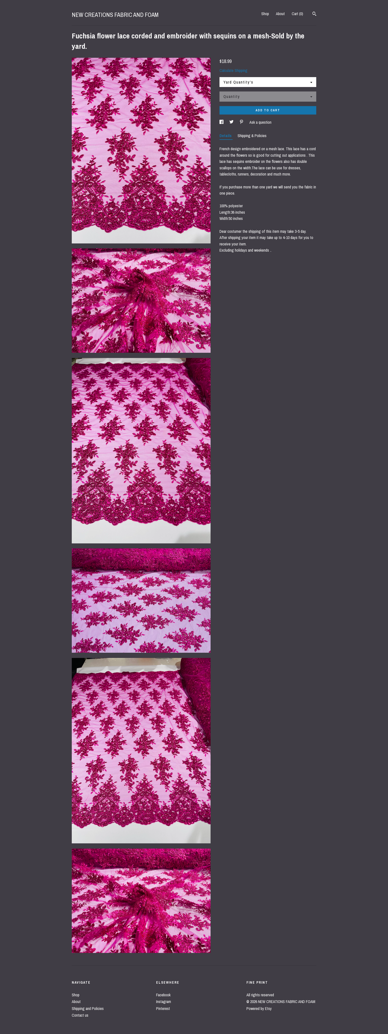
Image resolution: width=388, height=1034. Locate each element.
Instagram (163, 1001)
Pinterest (163, 1008)
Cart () (297, 13)
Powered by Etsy (259, 1008)
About (280, 13)
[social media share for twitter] (232, 122)
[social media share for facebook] (221, 122)
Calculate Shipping (233, 70)
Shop (265, 13)
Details (226, 135)
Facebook (163, 995)
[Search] (314, 14)
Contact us (80, 1015)
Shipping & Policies (252, 135)
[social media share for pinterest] (242, 122)
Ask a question (260, 122)
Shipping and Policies (88, 1008)
